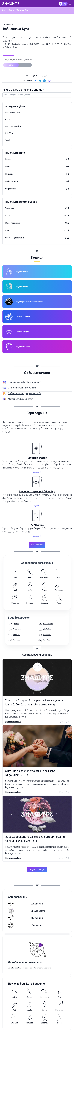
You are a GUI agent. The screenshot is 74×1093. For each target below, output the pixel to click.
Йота (7, 166)
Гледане (37, 472)
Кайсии (8, 159)
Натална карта (26, 910)
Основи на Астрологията (25, 962)
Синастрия (25, 918)
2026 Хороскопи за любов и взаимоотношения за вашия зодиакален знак (35, 839)
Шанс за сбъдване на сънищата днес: (17, 64)
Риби (7, 215)
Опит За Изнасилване (14, 238)
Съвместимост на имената (22, 387)
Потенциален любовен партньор (24, 382)
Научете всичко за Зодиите (26, 984)
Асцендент (25, 903)
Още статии (37, 869)
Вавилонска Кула (12, 112)
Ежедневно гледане (37, 457)
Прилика (9, 174)
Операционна (10, 189)
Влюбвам (9, 133)
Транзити (25, 925)
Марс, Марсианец (12, 223)
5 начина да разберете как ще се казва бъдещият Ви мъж (30, 773)
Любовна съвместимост (20, 399)
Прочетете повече (14, 722)
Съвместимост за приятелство (24, 393)
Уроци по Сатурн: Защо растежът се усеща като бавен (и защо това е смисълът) (34, 702)
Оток (7, 119)
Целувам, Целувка (13, 126)
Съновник (8, 25)
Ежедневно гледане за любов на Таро (37, 491)
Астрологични (17, 897)
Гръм (7, 230)
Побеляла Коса (11, 181)
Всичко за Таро (37, 545)
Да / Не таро (37, 525)
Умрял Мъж (10, 208)
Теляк (7, 140)
